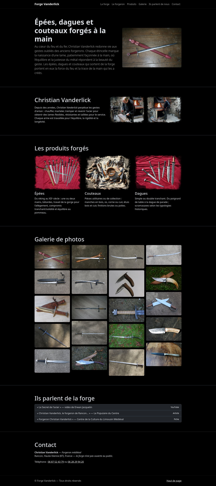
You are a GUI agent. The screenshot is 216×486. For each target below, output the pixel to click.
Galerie (143, 4)
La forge (104, 4)
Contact (176, 4)
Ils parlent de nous (159, 4)
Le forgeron (118, 4)
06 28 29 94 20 (76, 461)
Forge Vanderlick (47, 4)
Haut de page (174, 480)
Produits (131, 4)
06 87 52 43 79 (56, 461)
